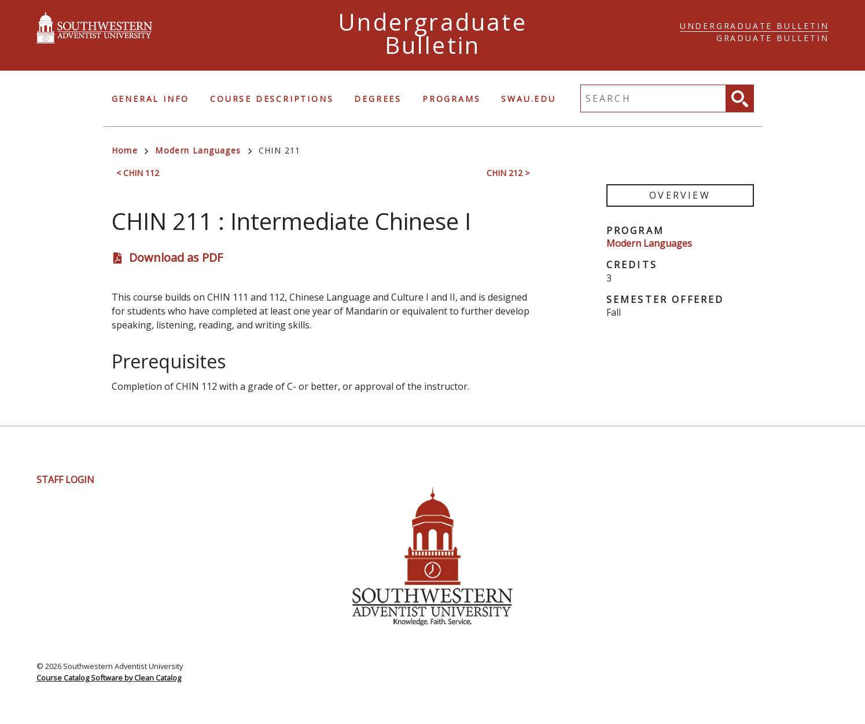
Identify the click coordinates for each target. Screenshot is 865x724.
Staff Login (65, 479)
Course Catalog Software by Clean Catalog (108, 677)
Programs (451, 98)
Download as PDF (176, 257)
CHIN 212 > (508, 172)
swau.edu (528, 98)
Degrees (378, 98)
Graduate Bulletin (772, 37)
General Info (151, 98)
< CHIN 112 (137, 172)
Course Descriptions (271, 98)
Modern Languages (203, 150)
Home (130, 150)
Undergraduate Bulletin (754, 25)
